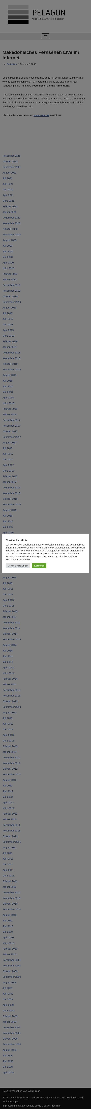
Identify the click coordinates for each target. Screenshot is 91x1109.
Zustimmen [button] (39, 566)
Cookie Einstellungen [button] (18, 566)
